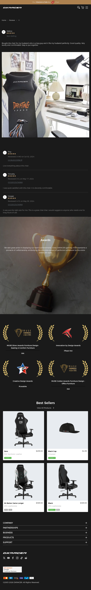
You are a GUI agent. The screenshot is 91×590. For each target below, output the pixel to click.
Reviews (12, 20)
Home (4, 20)
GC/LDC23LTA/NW (15, 182)
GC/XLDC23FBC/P (15, 160)
